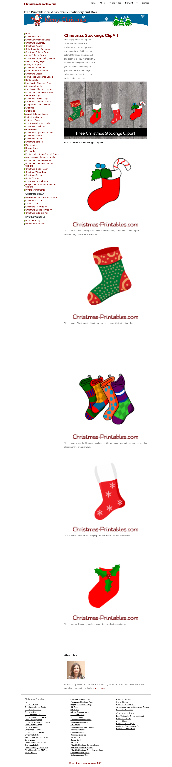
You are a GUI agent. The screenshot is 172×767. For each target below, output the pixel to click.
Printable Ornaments (35, 190)
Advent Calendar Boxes (36, 114)
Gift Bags (29, 108)
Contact (145, 3)
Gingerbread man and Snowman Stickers (132, 707)
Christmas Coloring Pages (37, 52)
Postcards (30, 151)
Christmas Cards (33, 36)
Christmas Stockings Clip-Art (38, 210)
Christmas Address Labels (37, 123)
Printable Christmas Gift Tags (39, 92)
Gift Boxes (30, 111)
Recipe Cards (31, 148)
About (102, 3)
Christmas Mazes (33, 138)
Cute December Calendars (37, 49)
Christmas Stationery (35, 43)
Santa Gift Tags (32, 95)
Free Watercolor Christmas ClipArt (41, 197)
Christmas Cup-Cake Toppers (39, 132)
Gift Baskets (31, 129)
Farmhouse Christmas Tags (38, 101)
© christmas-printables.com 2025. (86, 763)
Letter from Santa (33, 117)
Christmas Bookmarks (35, 67)
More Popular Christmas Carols (40, 157)
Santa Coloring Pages (35, 55)
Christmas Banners (34, 142)
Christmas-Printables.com (40, 4)
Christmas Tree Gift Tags (37, 98)
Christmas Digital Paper (36, 169)
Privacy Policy (131, 3)
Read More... (101, 688)
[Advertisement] (124, 57)
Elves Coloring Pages (35, 61)
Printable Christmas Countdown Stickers (86, 750)
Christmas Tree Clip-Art (36, 206)
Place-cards (31, 145)
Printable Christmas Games (38, 160)
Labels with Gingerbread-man (39, 89)
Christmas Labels (33, 74)
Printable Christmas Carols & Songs (42, 154)
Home (93, 3)
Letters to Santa (32, 120)
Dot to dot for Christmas (36, 70)
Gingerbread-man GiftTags (37, 104)
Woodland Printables (35, 223)
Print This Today (32, 220)
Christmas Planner (34, 46)
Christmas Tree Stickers (36, 181)
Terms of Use (115, 3)
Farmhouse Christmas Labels (39, 77)
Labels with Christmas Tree (38, 83)
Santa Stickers (32, 178)
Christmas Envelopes (35, 126)
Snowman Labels (33, 86)
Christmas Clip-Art (34, 200)
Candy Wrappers (33, 64)
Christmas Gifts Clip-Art (36, 213)
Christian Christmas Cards (37, 40)
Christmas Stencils (34, 135)
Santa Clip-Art (31, 203)
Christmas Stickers (34, 175)
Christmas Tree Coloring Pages (40, 58)
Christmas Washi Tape (35, 172)
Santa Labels (31, 80)
